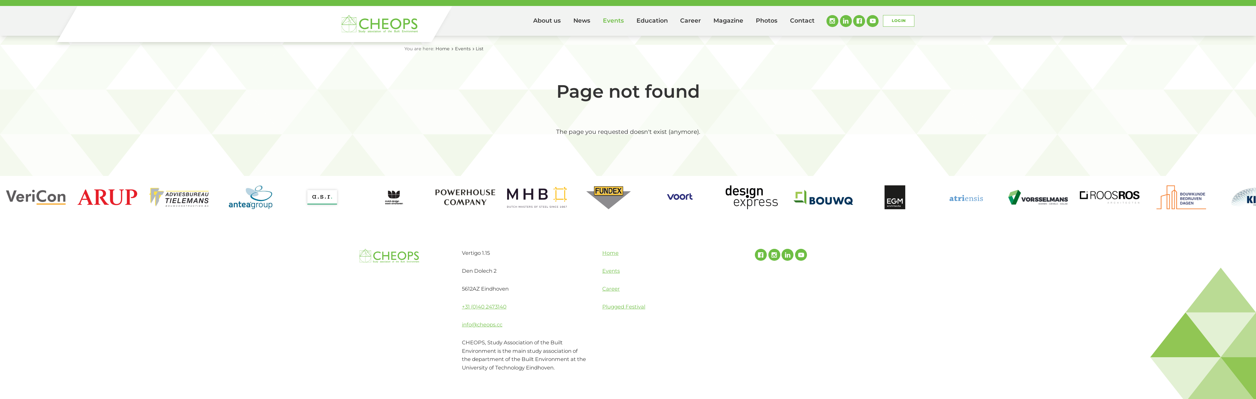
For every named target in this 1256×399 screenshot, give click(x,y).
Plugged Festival (623, 306)
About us (547, 20)
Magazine (728, 20)
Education (652, 20)
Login (899, 20)
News (581, 20)
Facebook (859, 21)
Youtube (873, 21)
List (480, 49)
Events (613, 20)
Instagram (832, 21)
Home (518, 21)
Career (690, 20)
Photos (766, 20)
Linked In (846, 21)
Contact (802, 20)
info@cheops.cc (482, 324)
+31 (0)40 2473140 (484, 306)
